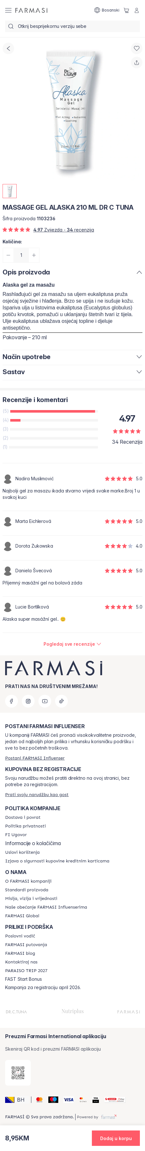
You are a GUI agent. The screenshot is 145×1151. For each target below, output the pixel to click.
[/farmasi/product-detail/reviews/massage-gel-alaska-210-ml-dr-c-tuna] (72, 644)
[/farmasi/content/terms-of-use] (22, 852)
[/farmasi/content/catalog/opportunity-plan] (20, 936)
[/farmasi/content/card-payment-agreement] (57, 861)
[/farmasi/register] (35, 758)
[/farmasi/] (31, 10)
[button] (17, 1100)
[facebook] (11, 701)
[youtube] (44, 701)
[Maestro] (50, 1099)
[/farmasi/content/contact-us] (21, 962)
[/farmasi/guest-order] (36, 794)
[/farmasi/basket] (126, 10)
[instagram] (28, 701)
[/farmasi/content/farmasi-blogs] (20, 953)
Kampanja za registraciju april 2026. (43, 987)
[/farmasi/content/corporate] (22, 916)
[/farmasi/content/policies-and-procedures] (25, 826)
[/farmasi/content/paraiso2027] (26, 970)
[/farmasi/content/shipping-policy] (23, 817)
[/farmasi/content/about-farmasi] (28, 881)
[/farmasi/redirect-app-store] (18, 1073)
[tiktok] (61, 701)
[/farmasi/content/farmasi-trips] (26, 944)
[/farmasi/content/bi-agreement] (16, 834)
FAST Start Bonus (23, 979)
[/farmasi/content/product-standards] (26, 890)
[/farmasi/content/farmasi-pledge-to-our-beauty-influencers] (46, 907)
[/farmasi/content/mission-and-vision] (31, 898)
